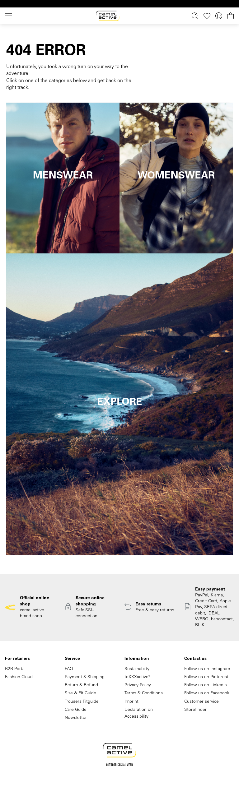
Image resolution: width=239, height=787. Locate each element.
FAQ (69, 669)
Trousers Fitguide (82, 702)
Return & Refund (81, 685)
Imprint (131, 702)
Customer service (201, 702)
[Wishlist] (207, 16)
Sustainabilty (136, 669)
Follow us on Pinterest (206, 677)
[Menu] (9, 16)
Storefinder (195, 710)
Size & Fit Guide (80, 693)
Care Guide (76, 710)
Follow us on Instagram (207, 669)
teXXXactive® (137, 677)
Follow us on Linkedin (205, 685)
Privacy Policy (137, 685)
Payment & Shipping (85, 677)
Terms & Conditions (143, 693)
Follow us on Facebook (206, 693)
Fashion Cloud (19, 677)
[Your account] (219, 16)
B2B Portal (15, 669)
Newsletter (76, 718)
